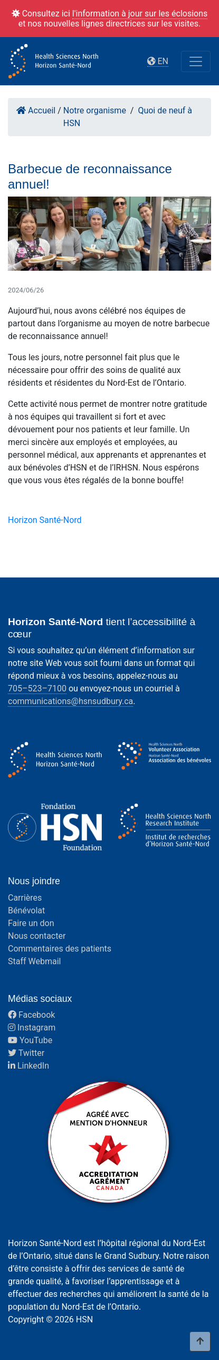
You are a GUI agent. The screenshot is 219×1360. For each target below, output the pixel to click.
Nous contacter (36, 936)
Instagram (31, 1028)
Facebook (31, 1015)
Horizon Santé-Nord (45, 520)
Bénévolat (26, 910)
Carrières (25, 898)
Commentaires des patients (59, 949)
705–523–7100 (37, 688)
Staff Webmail (34, 961)
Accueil (35, 110)
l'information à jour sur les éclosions (139, 13)
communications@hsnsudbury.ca (70, 701)
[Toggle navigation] (196, 61)
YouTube (30, 1040)
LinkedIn (28, 1066)
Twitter (26, 1053)
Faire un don (31, 923)
